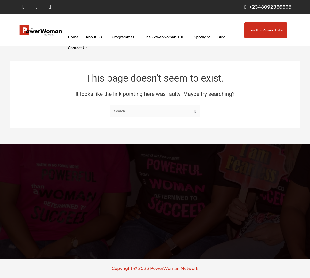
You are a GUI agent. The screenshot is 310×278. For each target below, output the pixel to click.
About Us (93, 38)
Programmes (122, 38)
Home (73, 38)
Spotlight (201, 38)
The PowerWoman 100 (163, 38)
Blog (220, 38)
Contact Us (77, 48)
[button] (94, 37)
